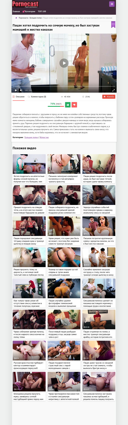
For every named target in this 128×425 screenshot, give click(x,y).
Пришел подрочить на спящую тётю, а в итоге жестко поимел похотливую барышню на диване (29, 210)
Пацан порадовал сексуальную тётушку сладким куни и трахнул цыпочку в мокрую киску (29, 241)
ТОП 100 (42, 11)
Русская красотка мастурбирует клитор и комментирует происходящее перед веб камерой (28, 366)
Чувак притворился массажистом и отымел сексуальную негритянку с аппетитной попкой (64, 396)
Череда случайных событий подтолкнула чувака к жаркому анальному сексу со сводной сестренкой (97, 211)
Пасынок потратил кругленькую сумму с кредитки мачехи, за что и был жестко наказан (98, 241)
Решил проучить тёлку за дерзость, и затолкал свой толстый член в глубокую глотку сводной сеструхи (29, 273)
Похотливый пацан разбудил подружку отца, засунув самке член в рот (63, 334)
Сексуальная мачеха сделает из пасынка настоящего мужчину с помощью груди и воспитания (98, 303)
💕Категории (28, 11)
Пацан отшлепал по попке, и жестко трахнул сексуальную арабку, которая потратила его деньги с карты (97, 335)
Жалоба (109, 96)
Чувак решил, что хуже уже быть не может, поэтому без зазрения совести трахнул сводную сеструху (64, 242)
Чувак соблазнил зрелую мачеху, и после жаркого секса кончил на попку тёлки (29, 334)
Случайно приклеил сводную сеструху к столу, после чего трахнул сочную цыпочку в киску (98, 272)
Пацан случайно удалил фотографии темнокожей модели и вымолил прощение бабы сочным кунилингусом (62, 304)
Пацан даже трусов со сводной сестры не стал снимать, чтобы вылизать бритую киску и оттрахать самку (98, 366)
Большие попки (31, 137)
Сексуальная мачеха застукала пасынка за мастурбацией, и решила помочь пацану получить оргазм (98, 397)
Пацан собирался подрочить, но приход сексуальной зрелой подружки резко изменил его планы (63, 211)
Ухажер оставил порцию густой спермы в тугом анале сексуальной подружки (63, 272)
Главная (16, 11)
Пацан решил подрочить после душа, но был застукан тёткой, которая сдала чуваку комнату (97, 179)
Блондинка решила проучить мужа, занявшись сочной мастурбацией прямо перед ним (28, 396)
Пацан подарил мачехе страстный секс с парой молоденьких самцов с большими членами (59, 366)
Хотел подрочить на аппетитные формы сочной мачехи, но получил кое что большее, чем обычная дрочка (29, 180)
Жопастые (44, 137)
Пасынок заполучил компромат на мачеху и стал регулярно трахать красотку (63, 179)
